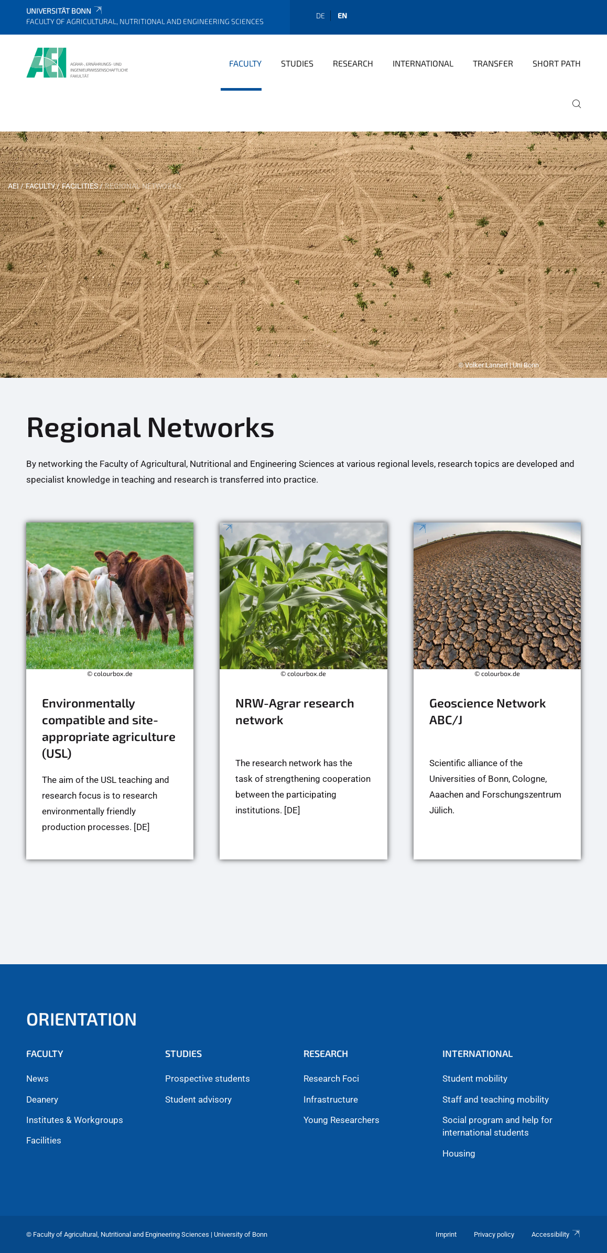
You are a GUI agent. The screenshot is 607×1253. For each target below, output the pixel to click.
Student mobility (474, 1078)
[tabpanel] (303, 255)
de (320, 15)
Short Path (557, 63)
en (342, 15)
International (423, 63)
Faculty (245, 63)
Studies (297, 63)
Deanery (42, 1099)
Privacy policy (494, 1234)
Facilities (80, 186)
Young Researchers (342, 1120)
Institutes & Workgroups (74, 1120)
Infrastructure (331, 1099)
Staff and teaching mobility (495, 1099)
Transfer (493, 63)
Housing (458, 1153)
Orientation (81, 1018)
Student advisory (198, 1099)
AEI (13, 186)
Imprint (446, 1234)
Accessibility (556, 1234)
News (37, 1078)
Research (353, 63)
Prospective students (207, 1078)
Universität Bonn (64, 10)
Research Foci (331, 1078)
